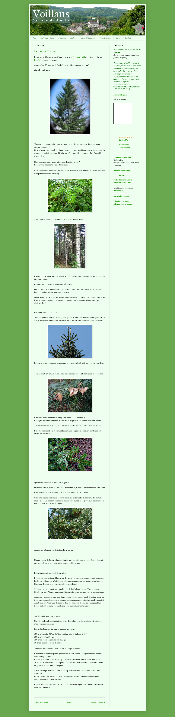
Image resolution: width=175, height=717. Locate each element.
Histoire (73, 38)
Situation (62, 38)
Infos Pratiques (105, 38)
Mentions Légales (120, 95)
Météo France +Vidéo (122, 183)
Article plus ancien (98, 703)
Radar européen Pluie (122, 171)
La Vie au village (47, 38)
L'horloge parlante (121, 201)
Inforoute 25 (118, 191)
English (128, 38)
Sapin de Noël (79, 57)
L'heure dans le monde (122, 204)
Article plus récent (41, 703)
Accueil (70, 703)
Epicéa (37, 60)
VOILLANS (123, 140)
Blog (34, 38)
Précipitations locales (122, 157)
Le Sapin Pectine (45, 51)
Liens (118, 38)
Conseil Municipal (88, 38)
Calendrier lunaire (121, 196)
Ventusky (123, 175)
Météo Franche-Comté (122, 180)
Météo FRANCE (125, 137)
